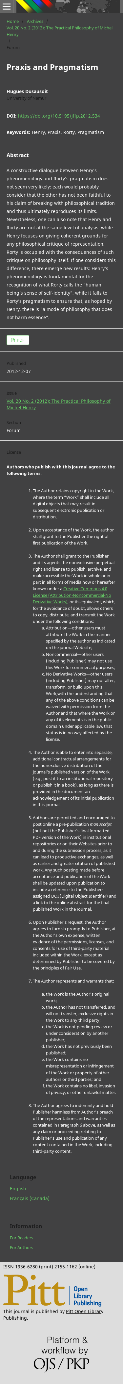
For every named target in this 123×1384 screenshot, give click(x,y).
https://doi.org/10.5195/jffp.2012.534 (59, 116)
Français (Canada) (30, 1198)
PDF (20, 340)
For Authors (21, 1247)
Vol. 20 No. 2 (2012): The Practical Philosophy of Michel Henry (60, 31)
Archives (35, 21)
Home (13, 21)
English (18, 1188)
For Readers (21, 1238)
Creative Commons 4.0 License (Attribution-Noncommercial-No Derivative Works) (72, 595)
